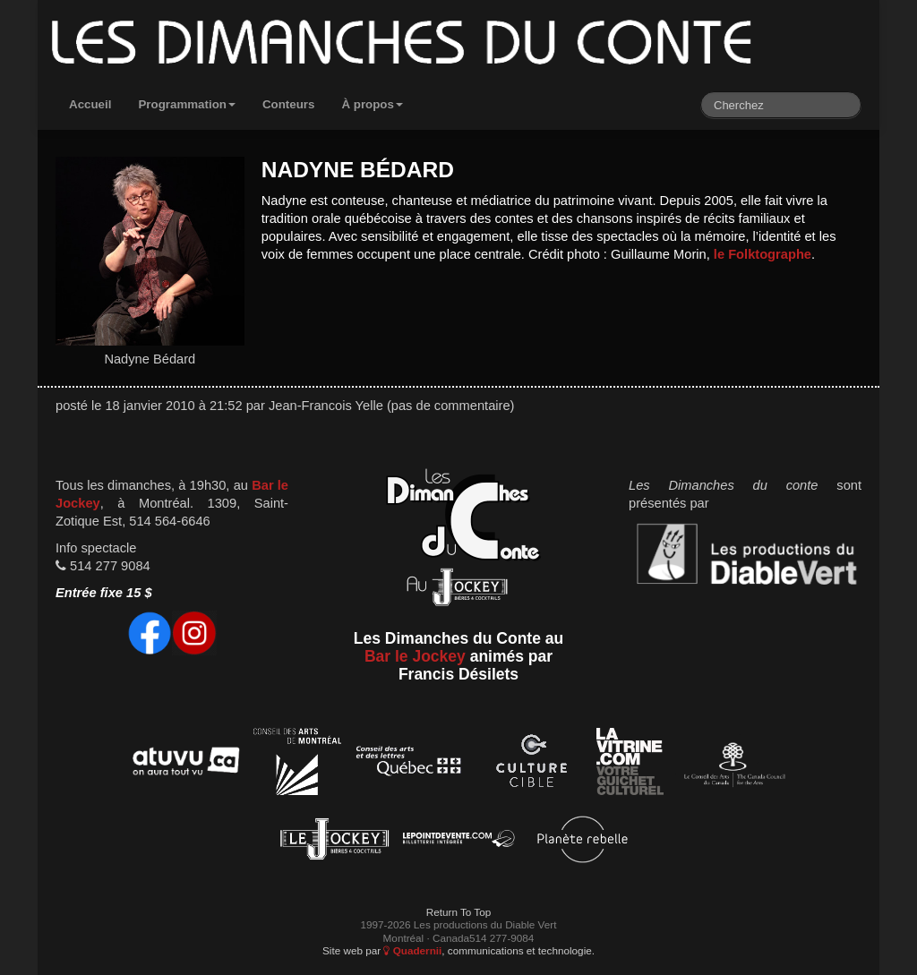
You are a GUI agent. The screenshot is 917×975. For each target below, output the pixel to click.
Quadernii (412, 950)
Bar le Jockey (415, 656)
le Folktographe (762, 254)
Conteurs (288, 104)
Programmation (187, 104)
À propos (372, 104)
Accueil (90, 104)
